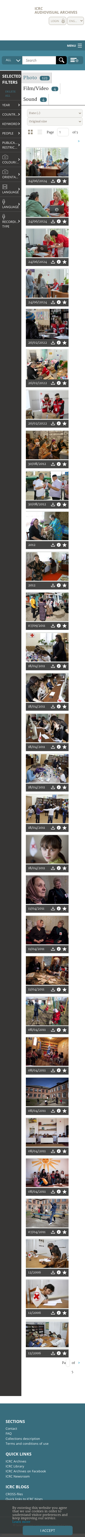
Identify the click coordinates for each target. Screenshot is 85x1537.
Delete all (10, 93)
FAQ (9, 1433)
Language (10, 189)
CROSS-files (14, 1494)
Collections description (23, 1438)
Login (55, 21)
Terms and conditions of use (27, 1443)
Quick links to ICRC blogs (24, 1499)
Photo (36, 78)
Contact (11, 1428)
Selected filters (11, 79)
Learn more (21, 1522)
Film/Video (40, 88)
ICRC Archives (16, 1461)
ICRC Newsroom (18, 1476)
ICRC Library (15, 1466)
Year (6, 105)
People (7, 133)
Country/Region (11, 114)
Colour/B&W (11, 159)
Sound (35, 99)
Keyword (10, 124)
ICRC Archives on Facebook (26, 1471)
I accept (47, 1530)
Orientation (11, 174)
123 (44, 78)
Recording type (11, 221)
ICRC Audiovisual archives (56, 10)
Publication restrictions (11, 145)
